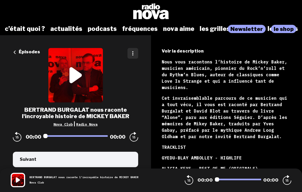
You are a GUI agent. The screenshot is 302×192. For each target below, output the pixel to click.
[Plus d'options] (132, 53)
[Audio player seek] (75, 136)
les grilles (215, 29)
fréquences (140, 29)
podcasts (102, 29)
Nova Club (63, 124)
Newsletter (246, 29)
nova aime (178, 29)
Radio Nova (87, 124)
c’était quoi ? (25, 29)
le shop (284, 29)
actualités (66, 29)
